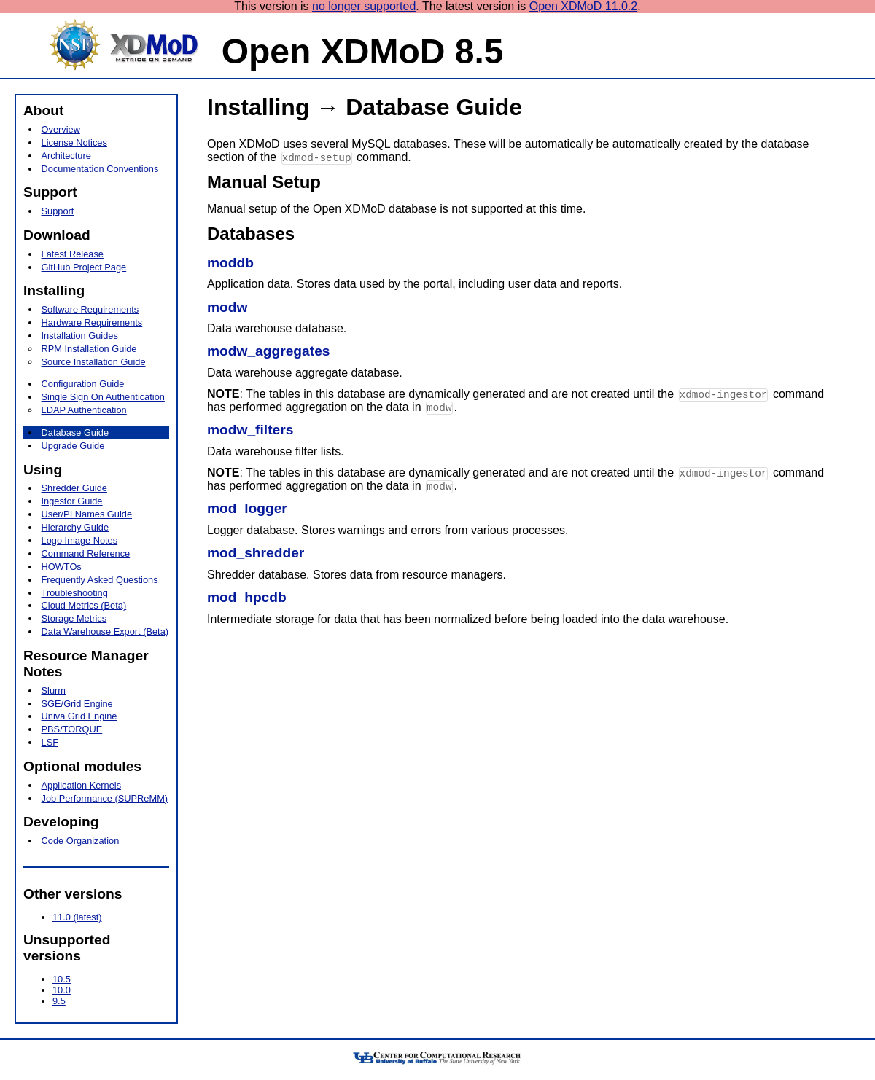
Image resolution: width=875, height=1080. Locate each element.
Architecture (66, 155)
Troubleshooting (75, 592)
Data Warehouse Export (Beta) (105, 631)
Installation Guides (80, 335)
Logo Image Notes (80, 540)
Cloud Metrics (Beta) (84, 605)
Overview (61, 129)
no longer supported (364, 6)
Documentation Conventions (100, 168)
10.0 (61, 990)
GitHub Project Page (84, 267)
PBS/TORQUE (72, 729)
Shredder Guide (74, 487)
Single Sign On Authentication (103, 396)
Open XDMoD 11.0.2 (583, 6)
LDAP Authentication (84, 409)
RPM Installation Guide (89, 348)
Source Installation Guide (94, 361)
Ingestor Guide (72, 501)
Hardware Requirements (92, 322)
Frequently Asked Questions (100, 579)
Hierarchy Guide (75, 527)
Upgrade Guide (73, 445)
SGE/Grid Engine (77, 703)
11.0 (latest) (77, 917)
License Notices (74, 142)
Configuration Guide (83, 383)
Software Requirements (90, 309)
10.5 (61, 979)
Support (58, 211)
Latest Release (73, 254)
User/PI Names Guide (87, 514)
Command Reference (86, 553)
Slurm (54, 690)
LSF (50, 742)
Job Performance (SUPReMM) (105, 798)
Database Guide (75, 432)
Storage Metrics (74, 618)
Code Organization (81, 840)
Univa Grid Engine (79, 716)
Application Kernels (82, 785)
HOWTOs (62, 566)
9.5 (59, 1000)
